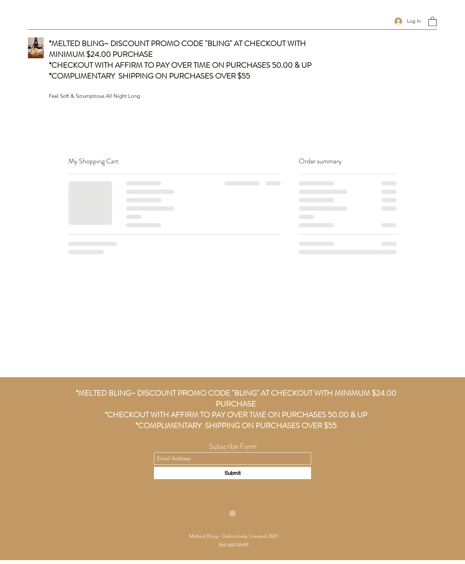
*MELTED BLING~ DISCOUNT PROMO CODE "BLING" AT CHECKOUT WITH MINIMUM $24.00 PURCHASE (236, 398)
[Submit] (232, 473)
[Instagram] (232, 513)
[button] (432, 21)
